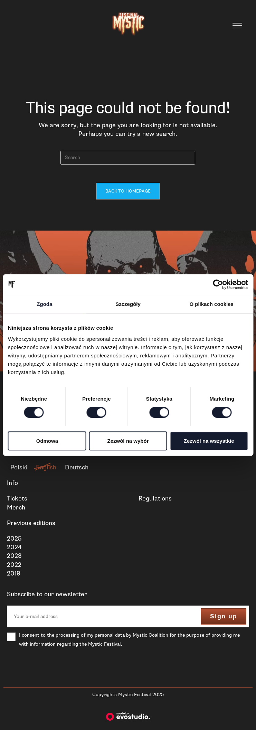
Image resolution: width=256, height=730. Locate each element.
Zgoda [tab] (44, 304)
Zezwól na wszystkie (209, 441)
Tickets (17, 501)
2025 (14, 541)
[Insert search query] (127, 158)
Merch (16, 510)
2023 (14, 558)
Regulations (155, 501)
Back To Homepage (128, 193)
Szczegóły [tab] (128, 304)
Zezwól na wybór (128, 441)
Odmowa (47, 441)
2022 (14, 567)
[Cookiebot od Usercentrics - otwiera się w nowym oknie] (218, 284)
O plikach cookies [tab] (211, 304)
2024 (14, 549)
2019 (13, 576)
